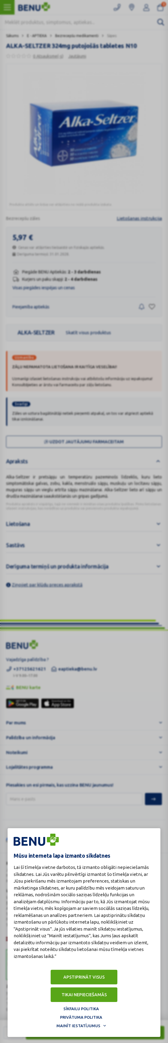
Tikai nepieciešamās (84, 994)
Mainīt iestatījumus (78, 1026)
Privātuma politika (81, 1017)
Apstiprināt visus (84, 977)
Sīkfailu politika (81, 1009)
